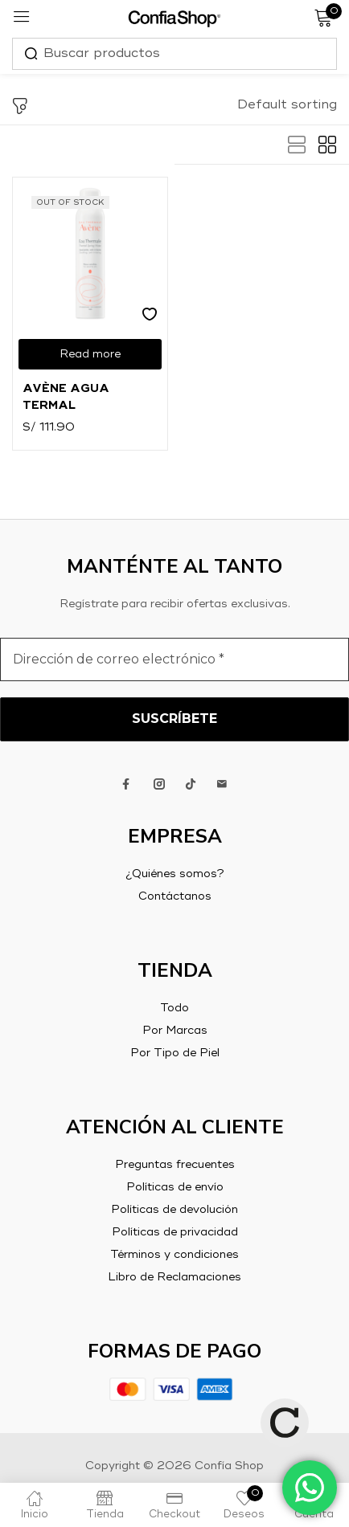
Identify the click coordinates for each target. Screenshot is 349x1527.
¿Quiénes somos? (174, 874)
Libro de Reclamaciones (174, 1277)
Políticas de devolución (174, 1209)
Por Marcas (174, 1030)
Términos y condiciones (174, 1254)
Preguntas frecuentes (175, 1164)
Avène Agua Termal (66, 397)
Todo (174, 1008)
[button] (287, 105)
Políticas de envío (175, 1187)
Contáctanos (174, 896)
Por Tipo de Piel (175, 1053)
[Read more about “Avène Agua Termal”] (90, 354)
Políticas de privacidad (175, 1232)
